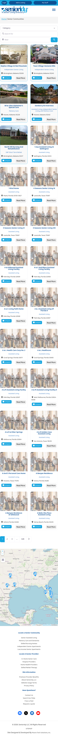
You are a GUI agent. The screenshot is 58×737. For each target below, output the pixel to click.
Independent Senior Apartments (29, 646)
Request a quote (29, 704)
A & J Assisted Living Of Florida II (44, 310)
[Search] (54, 39)
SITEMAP (29, 728)
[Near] (25, 39)
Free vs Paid (29, 701)
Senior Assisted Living (29, 637)
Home (3, 19)
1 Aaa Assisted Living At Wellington (44, 148)
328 (22, 539)
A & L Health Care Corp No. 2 (13, 350)
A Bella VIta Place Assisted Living (44, 514)
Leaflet (33, 625)
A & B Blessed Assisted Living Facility (13, 268)
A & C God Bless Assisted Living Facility (44, 268)
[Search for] (29, 34)
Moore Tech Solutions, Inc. (41, 732)
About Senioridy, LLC (29, 680)
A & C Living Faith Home (14, 309)
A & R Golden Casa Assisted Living (44, 433)
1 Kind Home (14, 188)
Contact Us (29, 695)
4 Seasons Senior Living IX (44, 188)
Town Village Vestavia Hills (44, 66)
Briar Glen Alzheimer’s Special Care (14, 106)
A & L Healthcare (44, 350)
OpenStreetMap (47, 625)
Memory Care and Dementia (29, 640)
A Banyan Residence (44, 473)
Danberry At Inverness (44, 106)
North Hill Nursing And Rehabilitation (13, 148)
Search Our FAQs (29, 698)
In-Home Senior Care (29, 659)
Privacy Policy (29, 685)
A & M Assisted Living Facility (14, 390)
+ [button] (2, 551)
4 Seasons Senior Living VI (14, 228)
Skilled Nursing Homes (29, 643)
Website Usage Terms (29, 682)
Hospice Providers (29, 661)
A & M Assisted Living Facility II (44, 390)
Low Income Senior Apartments (29, 649)
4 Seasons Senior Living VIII (44, 228)
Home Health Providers (29, 664)
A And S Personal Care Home (13, 473)
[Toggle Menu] (54, 10)
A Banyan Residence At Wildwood (13, 514)
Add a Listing (20, 2)
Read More (20, 78)
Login (4, 2)
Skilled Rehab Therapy (29, 667)
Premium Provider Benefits (29, 677)
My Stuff (45, 2)
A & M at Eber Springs (14, 432)
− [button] (2, 554)
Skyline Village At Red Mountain (14, 66)
